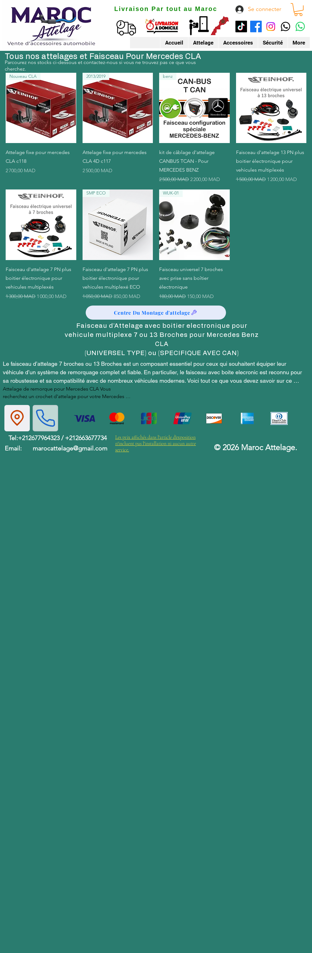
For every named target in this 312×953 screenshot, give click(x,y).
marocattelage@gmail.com (70, 448)
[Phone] (45, 418)
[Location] (17, 418)
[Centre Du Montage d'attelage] (156, 313)
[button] (298, 9)
